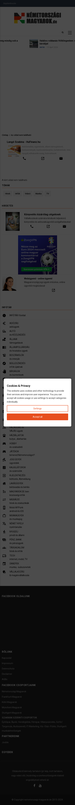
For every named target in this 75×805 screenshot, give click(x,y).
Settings (37, 408)
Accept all (37, 417)
